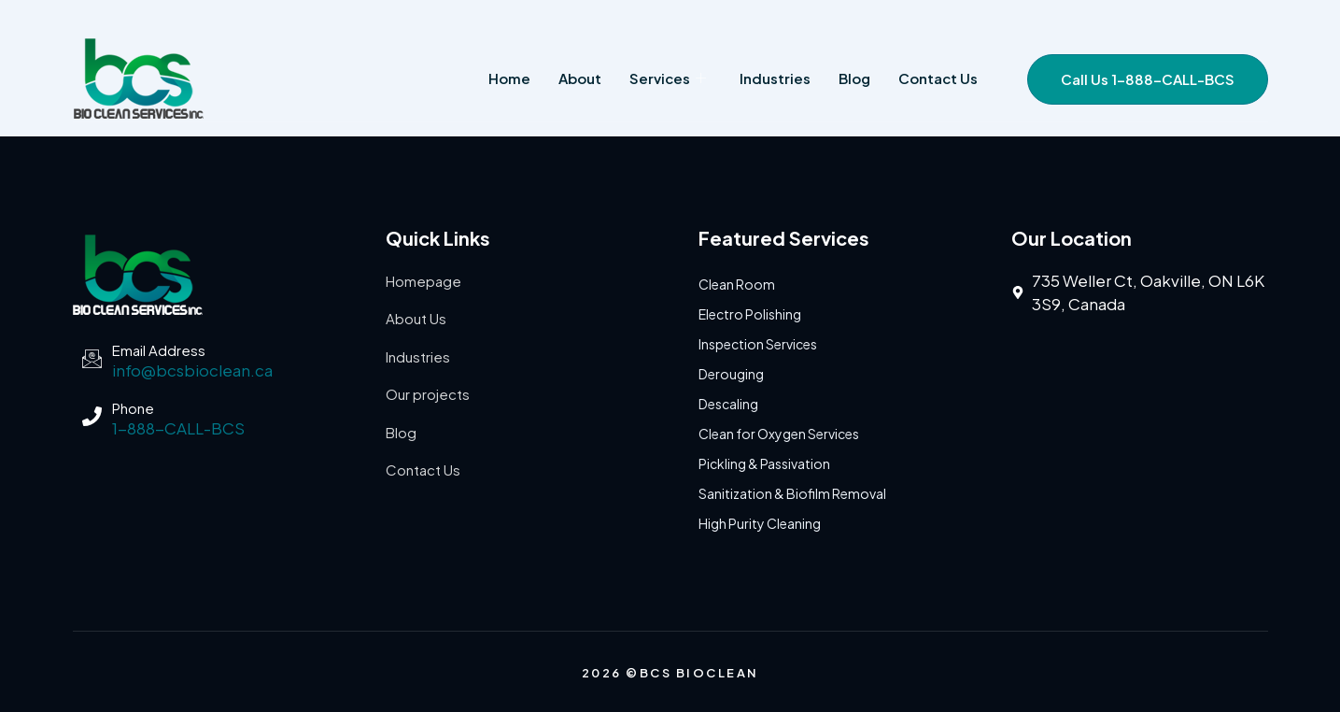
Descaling (728, 403)
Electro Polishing (749, 314)
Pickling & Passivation (764, 463)
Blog (854, 78)
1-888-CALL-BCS (178, 428)
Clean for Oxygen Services (778, 433)
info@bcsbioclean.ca (192, 370)
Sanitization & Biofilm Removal (792, 493)
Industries (775, 78)
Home (509, 78)
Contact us (938, 78)
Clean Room (736, 284)
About (579, 78)
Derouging (731, 373)
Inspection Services (757, 343)
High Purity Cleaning (759, 523)
